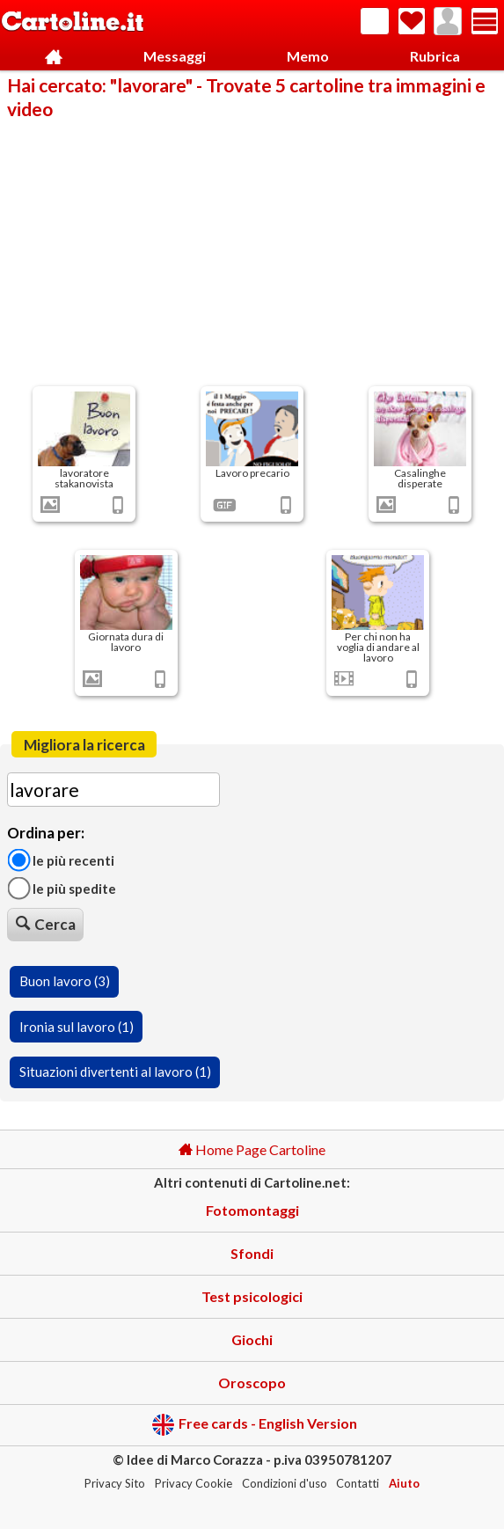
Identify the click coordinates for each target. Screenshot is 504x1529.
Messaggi (174, 56)
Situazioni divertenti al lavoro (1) (115, 1071)
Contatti (357, 1483)
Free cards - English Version (254, 1425)
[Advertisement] (252, 251)
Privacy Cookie (193, 1483)
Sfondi (252, 1253)
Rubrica (435, 56)
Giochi (252, 1339)
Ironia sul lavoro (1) (76, 1027)
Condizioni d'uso (284, 1483)
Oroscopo (252, 1382)
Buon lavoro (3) (64, 981)
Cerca (46, 924)
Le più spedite (61, 887)
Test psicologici (252, 1296)
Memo (308, 56)
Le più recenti (60, 859)
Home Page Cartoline (252, 1149)
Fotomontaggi (252, 1210)
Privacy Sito (114, 1483)
